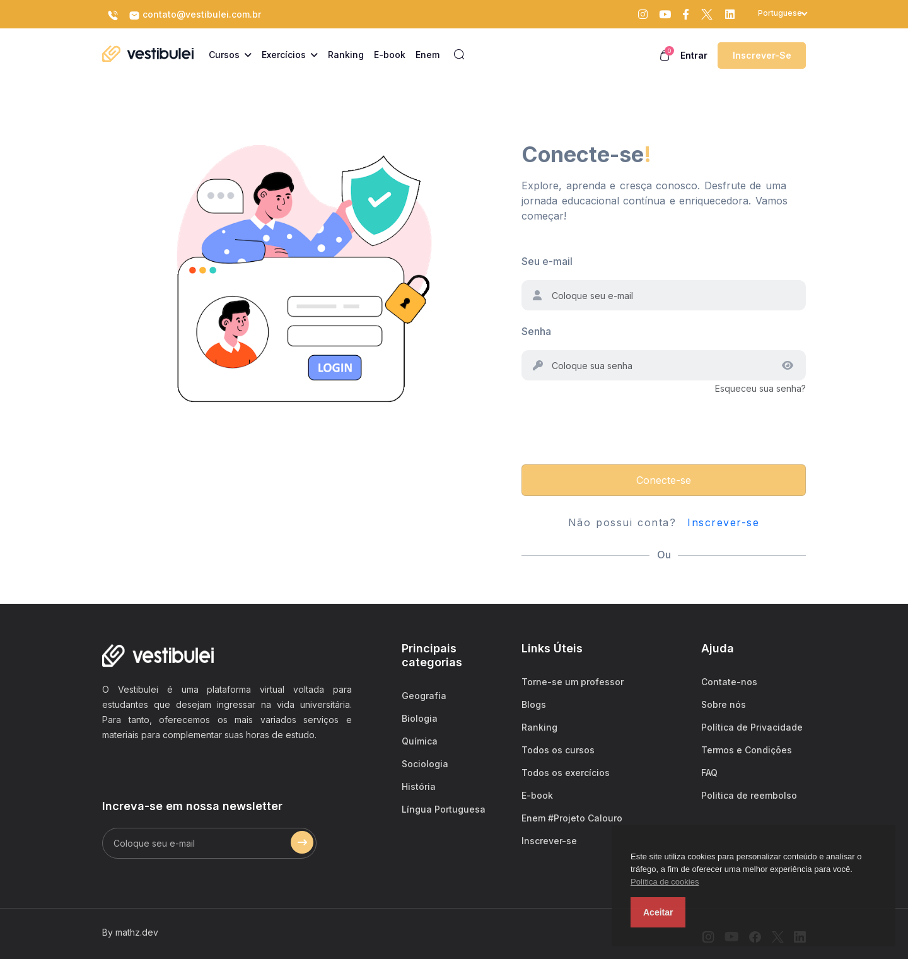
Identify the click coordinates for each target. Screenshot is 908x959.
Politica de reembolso (749, 795)
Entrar (693, 55)
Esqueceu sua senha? (760, 388)
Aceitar (658, 912)
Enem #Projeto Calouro (571, 818)
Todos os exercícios (565, 772)
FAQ (709, 772)
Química (420, 741)
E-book (537, 795)
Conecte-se (663, 480)
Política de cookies (665, 881)
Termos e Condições (746, 749)
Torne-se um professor (572, 681)
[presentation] (617, 420)
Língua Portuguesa (444, 809)
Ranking (539, 727)
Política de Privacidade (752, 727)
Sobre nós (723, 704)
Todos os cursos (558, 749)
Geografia (424, 695)
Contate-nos (729, 681)
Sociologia (425, 763)
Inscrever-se (762, 55)
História (419, 786)
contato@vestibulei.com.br (195, 15)
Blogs (533, 704)
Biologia (420, 718)
